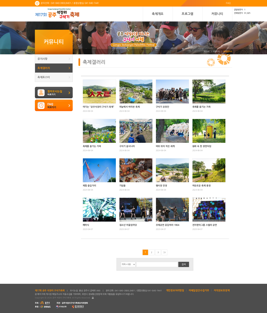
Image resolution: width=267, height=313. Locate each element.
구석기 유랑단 (162, 107)
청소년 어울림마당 (128, 225)
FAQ (228, 3)
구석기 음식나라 (127, 146)
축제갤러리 (54, 68)
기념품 (122, 185)
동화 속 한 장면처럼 (201, 146)
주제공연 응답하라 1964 (167, 225)
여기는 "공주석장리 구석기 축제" (98, 107)
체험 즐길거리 (89, 185)
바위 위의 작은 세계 (165, 146)
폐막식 (86, 225)
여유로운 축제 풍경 (201, 185)
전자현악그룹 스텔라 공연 (204, 225)
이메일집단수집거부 (199, 290)
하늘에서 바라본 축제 (129, 107)
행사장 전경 (161, 185)
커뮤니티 (217, 13)
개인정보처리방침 (175, 290)
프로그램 (187, 13)
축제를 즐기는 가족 (201, 107)
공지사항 (54, 58)
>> (164, 252)
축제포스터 (54, 77)
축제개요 (158, 13)
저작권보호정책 (222, 290)
